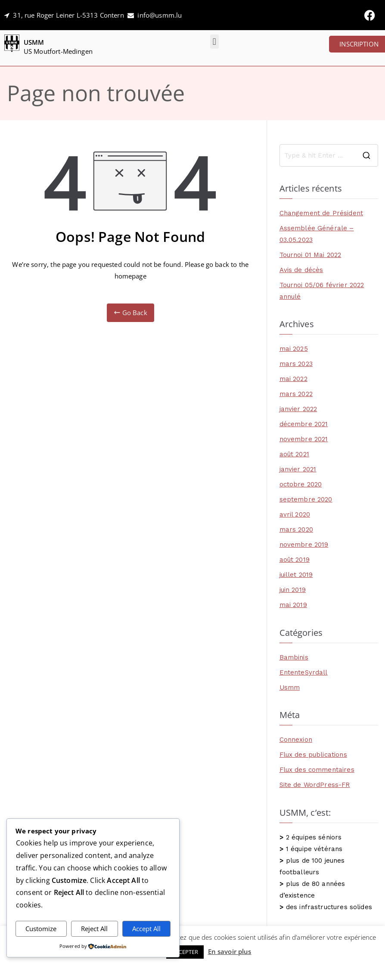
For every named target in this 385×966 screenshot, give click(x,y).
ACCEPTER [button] (184, 952)
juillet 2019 (296, 575)
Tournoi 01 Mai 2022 (310, 255)
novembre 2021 (303, 439)
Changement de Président (321, 213)
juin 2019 (292, 590)
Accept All (146, 928)
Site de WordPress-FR (314, 785)
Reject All (94, 928)
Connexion (295, 739)
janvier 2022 (298, 409)
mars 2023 (296, 364)
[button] (214, 41)
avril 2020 (294, 514)
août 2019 (294, 560)
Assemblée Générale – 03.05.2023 (316, 234)
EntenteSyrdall (303, 672)
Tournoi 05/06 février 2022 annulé (321, 290)
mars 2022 (296, 394)
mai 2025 (293, 349)
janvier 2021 (298, 469)
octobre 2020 (300, 484)
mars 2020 (296, 529)
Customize (40, 928)
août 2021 (294, 454)
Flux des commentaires (316, 770)
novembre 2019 (304, 544)
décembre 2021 (303, 424)
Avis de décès (301, 270)
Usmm (289, 687)
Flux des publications (313, 755)
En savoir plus (229, 951)
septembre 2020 (305, 499)
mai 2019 (293, 605)
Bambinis (293, 657)
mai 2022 (293, 379)
